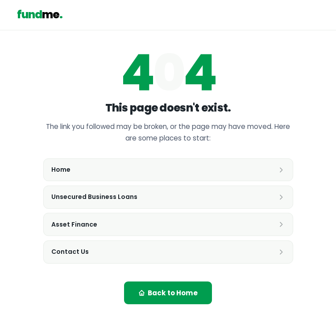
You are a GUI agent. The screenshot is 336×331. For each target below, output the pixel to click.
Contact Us (168, 251)
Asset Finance (168, 224)
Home (168, 169)
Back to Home (168, 293)
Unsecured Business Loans (168, 196)
